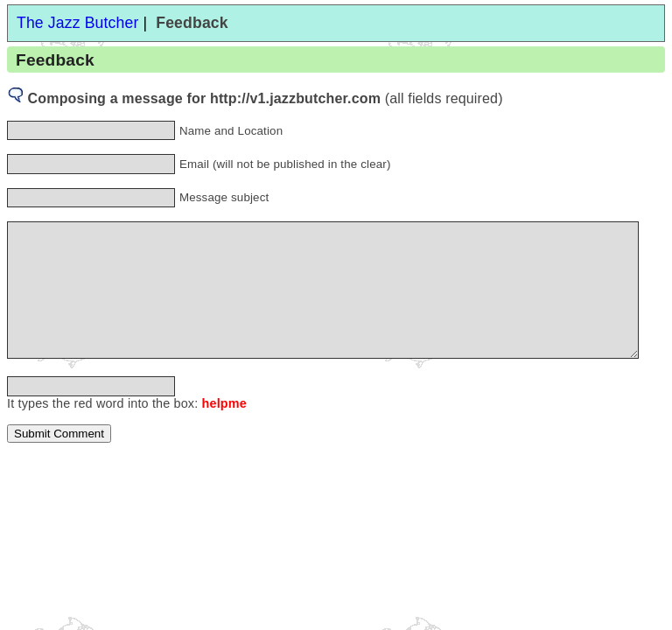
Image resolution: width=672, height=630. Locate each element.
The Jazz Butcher (77, 23)
